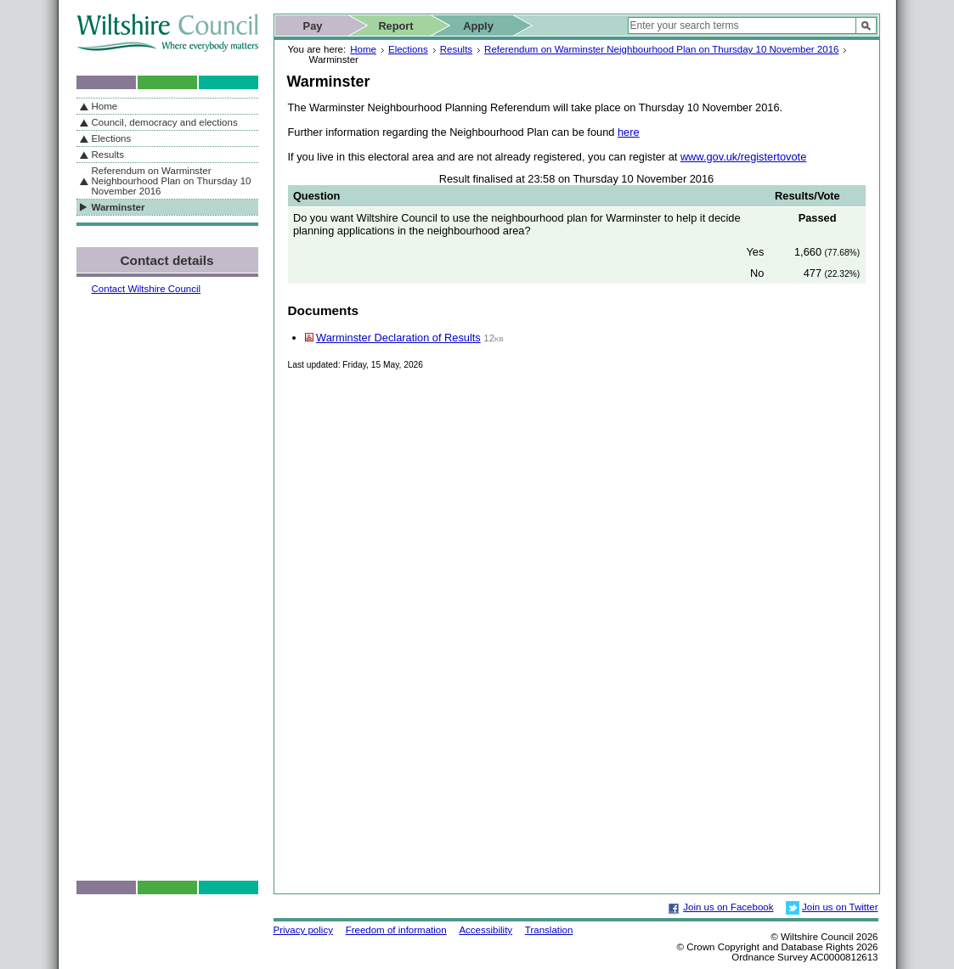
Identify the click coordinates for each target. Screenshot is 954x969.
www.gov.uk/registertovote (743, 156)
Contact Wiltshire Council (146, 289)
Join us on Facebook (728, 907)
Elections (408, 49)
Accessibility (485, 930)
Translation (549, 930)
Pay (313, 26)
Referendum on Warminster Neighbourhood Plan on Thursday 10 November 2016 (661, 49)
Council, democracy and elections (165, 122)
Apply (478, 26)
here (629, 132)
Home (363, 49)
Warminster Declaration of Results (398, 337)
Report (395, 26)
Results (456, 49)
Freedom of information (396, 930)
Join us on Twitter (840, 907)
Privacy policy (303, 930)
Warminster (118, 207)
